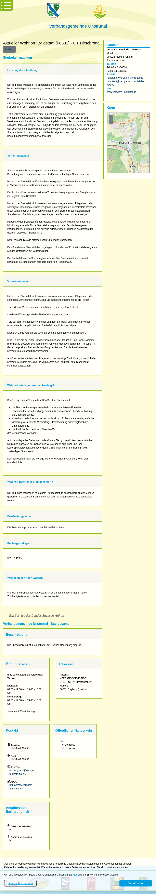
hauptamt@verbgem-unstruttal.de (125, 77)
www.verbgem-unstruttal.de (121, 92)
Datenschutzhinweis (20, 883)
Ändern (9, 49)
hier (75, 874)
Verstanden (135, 883)
